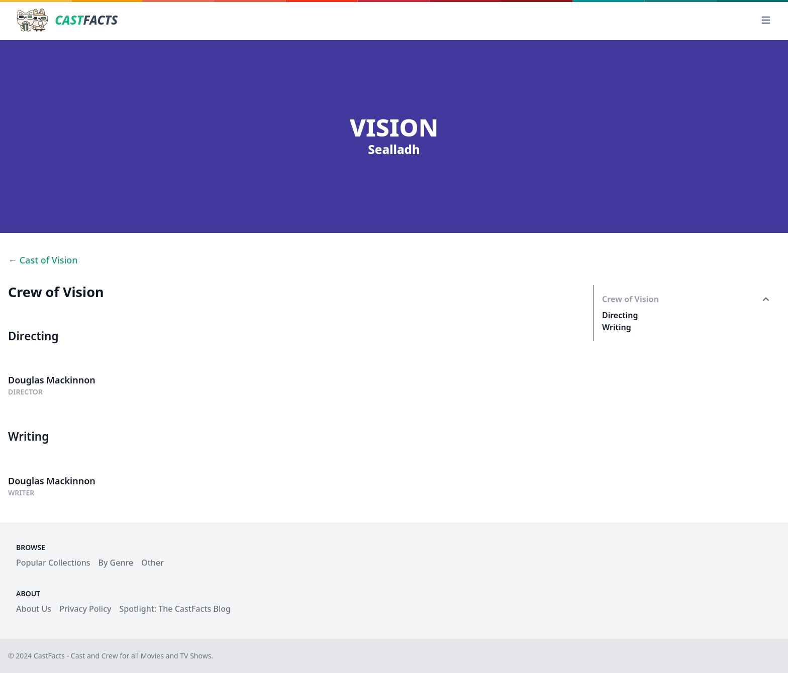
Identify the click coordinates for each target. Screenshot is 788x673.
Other (152, 562)
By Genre (116, 562)
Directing (620, 315)
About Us (33, 608)
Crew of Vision (630, 299)
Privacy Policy (85, 608)
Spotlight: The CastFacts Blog (174, 608)
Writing (616, 327)
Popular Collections (53, 562)
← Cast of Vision (43, 260)
